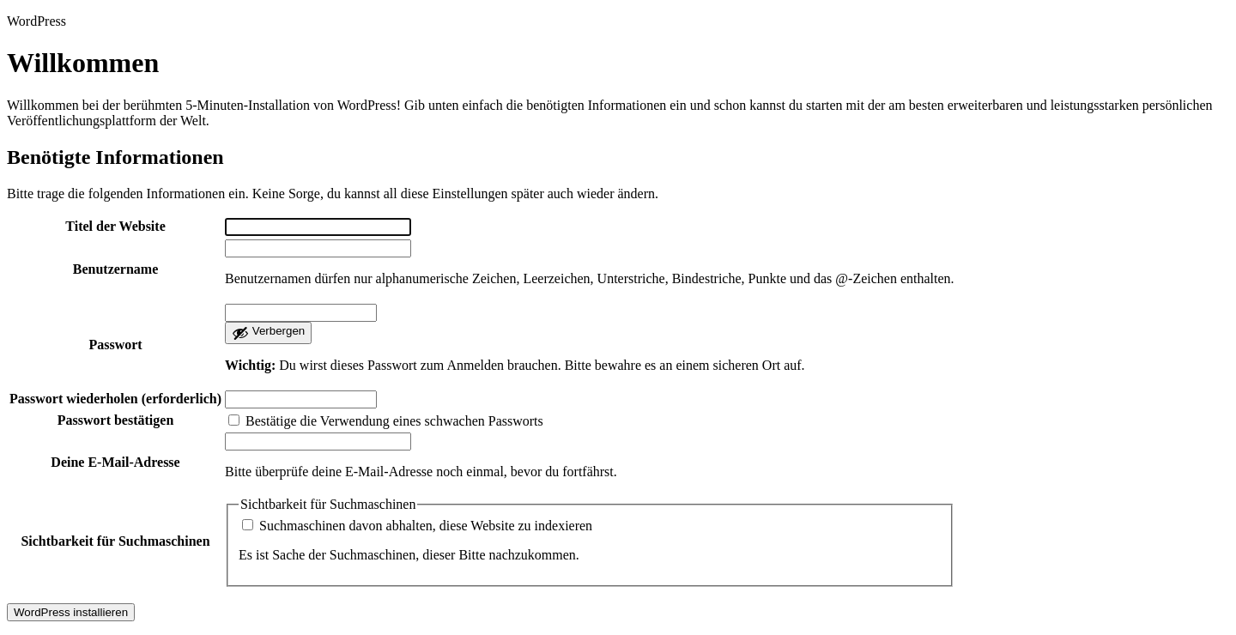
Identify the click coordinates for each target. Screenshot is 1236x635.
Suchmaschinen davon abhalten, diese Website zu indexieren (417, 525)
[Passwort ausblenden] (268, 333)
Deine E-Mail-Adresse (115, 462)
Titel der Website (115, 226)
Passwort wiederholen (115, 398)
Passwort (115, 344)
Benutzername (116, 269)
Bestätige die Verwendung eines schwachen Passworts (385, 421)
